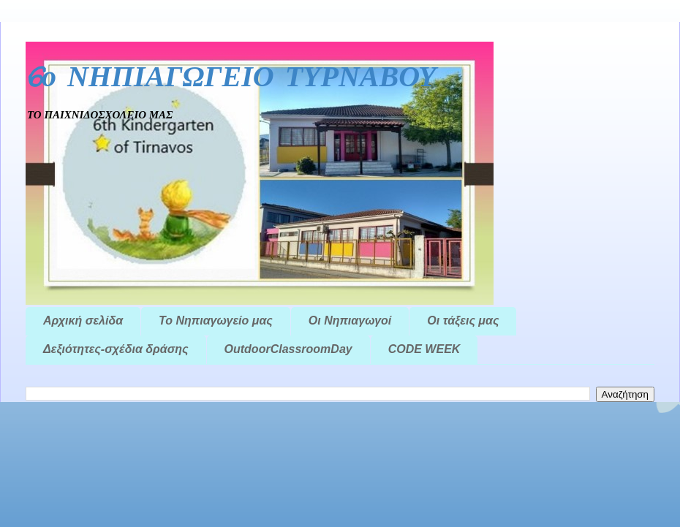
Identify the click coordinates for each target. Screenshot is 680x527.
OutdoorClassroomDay (288, 349)
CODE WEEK (424, 349)
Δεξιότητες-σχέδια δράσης (116, 349)
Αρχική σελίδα (83, 320)
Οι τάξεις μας (463, 320)
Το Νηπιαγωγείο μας (216, 320)
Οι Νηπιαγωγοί (350, 320)
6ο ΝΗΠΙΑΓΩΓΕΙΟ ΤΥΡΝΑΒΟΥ (231, 78)
